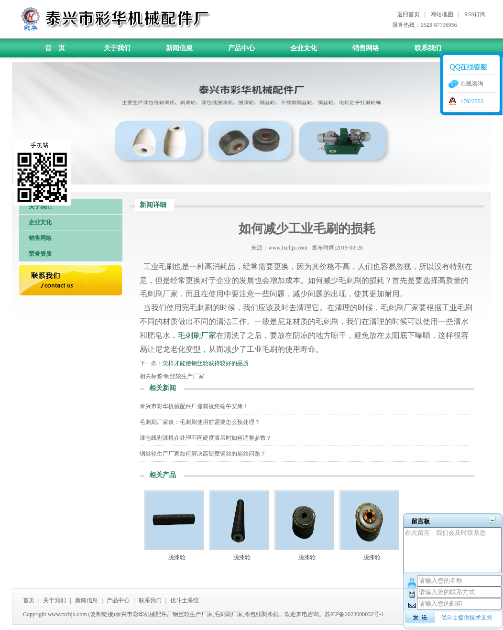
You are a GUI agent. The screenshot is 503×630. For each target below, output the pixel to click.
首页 (28, 600)
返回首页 (408, 14)
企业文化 (303, 48)
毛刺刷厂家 (197, 335)
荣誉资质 (40, 253)
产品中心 (241, 48)
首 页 (55, 48)
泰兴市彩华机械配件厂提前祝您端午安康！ (194, 406)
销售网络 (365, 48)
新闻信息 (179, 48)
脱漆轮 (177, 557)
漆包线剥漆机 (261, 614)
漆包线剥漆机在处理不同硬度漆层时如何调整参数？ (206, 437)
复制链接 (101, 614)
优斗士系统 (184, 600)
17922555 (471, 101)
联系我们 (428, 48)
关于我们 (117, 48)
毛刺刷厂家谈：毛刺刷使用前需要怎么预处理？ (200, 422)
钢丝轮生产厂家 (184, 376)
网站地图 (441, 14)
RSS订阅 (475, 14)
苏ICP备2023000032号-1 (354, 614)
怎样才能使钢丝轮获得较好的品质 (206, 363)
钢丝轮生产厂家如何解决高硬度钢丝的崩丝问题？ (203, 453)
